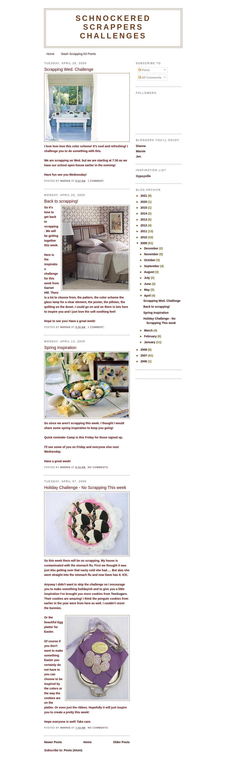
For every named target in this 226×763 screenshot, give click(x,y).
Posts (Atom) (73, 750)
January (150, 342)
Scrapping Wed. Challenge (68, 69)
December (151, 248)
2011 (144, 231)
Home (50, 54)
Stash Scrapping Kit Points (78, 54)
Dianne (141, 146)
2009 (144, 243)
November (151, 254)
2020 (144, 201)
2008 (144, 349)
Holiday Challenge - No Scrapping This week (85, 487)
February (151, 336)
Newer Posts (53, 742)
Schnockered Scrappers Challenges (113, 27)
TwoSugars (119, 593)
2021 (144, 195)
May (147, 289)
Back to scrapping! (61, 201)
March (149, 330)
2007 (144, 355)
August (149, 272)
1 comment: (96, 181)
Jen (138, 156)
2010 (144, 237)
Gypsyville (143, 176)
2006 (144, 361)
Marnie (141, 151)
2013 (144, 219)
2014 (144, 213)
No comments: (99, 467)
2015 (144, 207)
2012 (144, 225)
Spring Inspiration (60, 347)
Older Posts (121, 742)
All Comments (150, 77)
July (147, 277)
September (152, 266)
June (148, 284)
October (150, 260)
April (148, 295)
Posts (144, 70)
